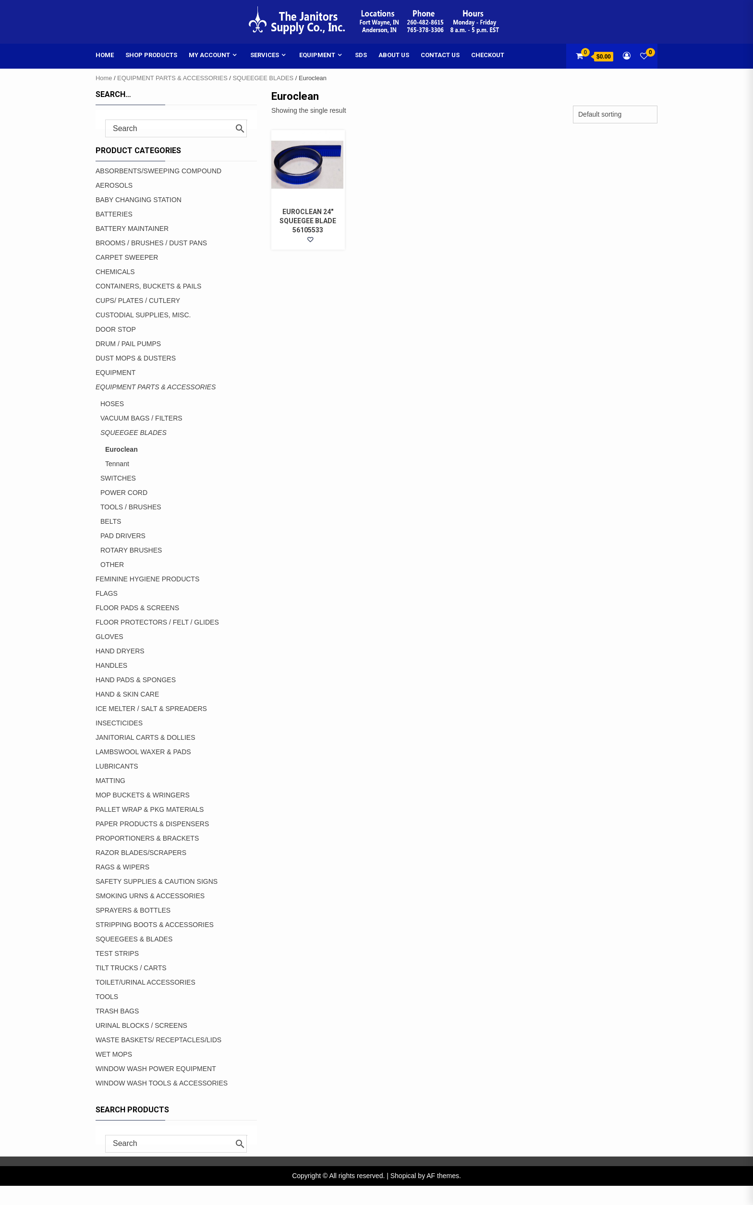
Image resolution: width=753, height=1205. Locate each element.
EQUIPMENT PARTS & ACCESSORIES (172, 78)
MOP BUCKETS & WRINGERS (143, 795)
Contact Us (440, 55)
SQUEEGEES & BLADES (134, 939)
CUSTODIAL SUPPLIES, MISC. (143, 315)
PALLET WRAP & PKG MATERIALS (150, 809)
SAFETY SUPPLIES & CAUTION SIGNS (157, 881)
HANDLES (111, 665)
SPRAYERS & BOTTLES (133, 910)
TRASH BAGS (117, 1011)
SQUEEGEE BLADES (263, 78)
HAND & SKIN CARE (127, 694)
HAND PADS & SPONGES (136, 680)
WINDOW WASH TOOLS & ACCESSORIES (162, 1083)
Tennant (117, 464)
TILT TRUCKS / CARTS (131, 968)
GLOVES (109, 636)
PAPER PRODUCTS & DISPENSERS (152, 824)
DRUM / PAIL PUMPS (128, 344)
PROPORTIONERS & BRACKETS (147, 838)
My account (209, 55)
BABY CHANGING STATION (139, 200)
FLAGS (107, 593)
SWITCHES (118, 478)
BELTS (110, 521)
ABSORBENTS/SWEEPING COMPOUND (158, 171)
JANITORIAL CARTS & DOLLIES (145, 737)
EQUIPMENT (115, 372)
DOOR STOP (116, 329)
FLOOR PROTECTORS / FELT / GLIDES (157, 622)
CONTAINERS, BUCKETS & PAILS (148, 286)
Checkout (487, 55)
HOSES (112, 404)
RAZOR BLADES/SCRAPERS (141, 852)
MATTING (110, 780)
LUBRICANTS (117, 766)
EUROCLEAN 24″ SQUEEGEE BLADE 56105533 (307, 221)
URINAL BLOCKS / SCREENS (141, 1025)
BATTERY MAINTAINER (132, 228)
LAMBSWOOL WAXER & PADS (143, 752)
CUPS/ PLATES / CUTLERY (138, 300)
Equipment (317, 55)
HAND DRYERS (120, 651)
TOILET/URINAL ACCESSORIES (145, 982)
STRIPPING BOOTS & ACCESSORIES (155, 924)
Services (264, 55)
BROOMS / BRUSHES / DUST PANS (151, 243)
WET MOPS (114, 1054)
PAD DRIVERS (123, 536)
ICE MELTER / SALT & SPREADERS (151, 708)
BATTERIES (114, 214)
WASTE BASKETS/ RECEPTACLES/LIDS (158, 1040)
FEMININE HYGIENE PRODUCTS (147, 579)
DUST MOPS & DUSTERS (136, 358)
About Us (393, 55)
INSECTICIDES (119, 723)
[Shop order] (615, 114)
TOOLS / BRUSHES (130, 507)
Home (105, 55)
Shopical (403, 1176)
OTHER (112, 564)
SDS (361, 55)
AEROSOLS (114, 185)
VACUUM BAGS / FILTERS (141, 418)
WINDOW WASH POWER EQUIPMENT (156, 1068)
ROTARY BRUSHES (131, 550)
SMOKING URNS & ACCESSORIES (150, 896)
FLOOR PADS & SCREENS (137, 608)
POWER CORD (123, 492)
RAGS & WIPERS (122, 867)
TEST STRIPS (117, 953)
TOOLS (107, 996)
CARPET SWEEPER (127, 257)
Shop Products (151, 55)
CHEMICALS (115, 272)
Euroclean (121, 449)
